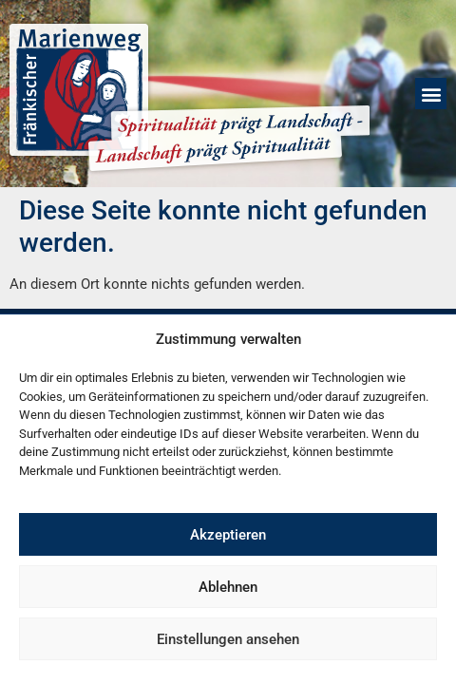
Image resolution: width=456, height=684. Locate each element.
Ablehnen (228, 587)
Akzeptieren (228, 534)
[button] (430, 93)
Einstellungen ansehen (228, 639)
